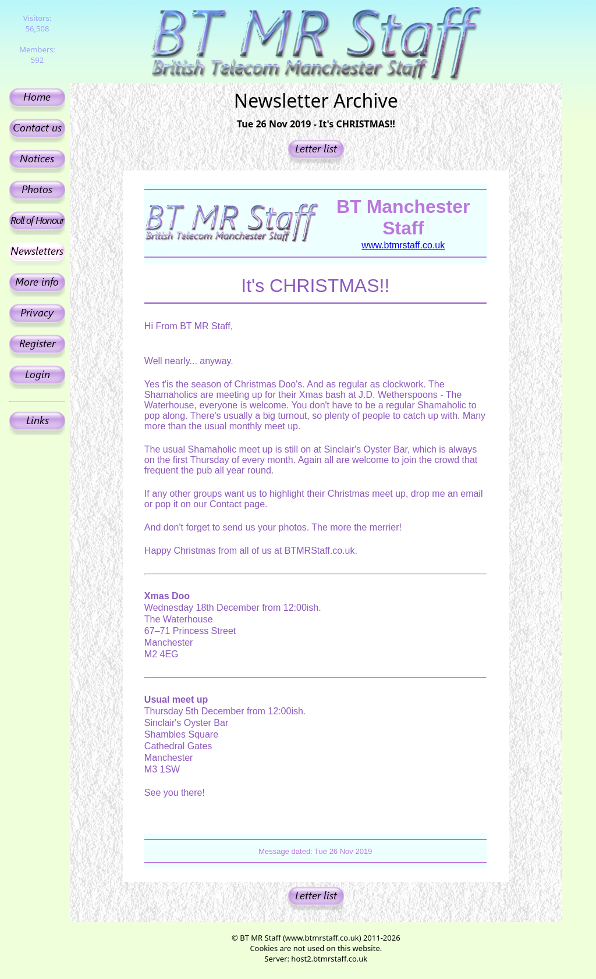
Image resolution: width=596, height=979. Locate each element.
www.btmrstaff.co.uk (403, 245)
